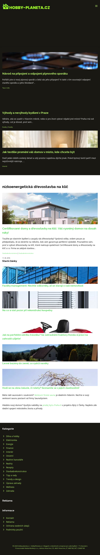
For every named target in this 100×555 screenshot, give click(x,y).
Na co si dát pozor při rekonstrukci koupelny (27, 310)
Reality (4, 127)
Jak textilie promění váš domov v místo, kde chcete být (38, 152)
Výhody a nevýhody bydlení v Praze (25, 112)
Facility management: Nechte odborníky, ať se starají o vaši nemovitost (42, 285)
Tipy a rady (5, 88)
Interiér (4, 166)
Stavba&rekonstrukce (9, 253)
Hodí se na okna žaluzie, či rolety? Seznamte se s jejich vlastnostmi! (40, 387)
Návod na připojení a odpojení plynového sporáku (35, 73)
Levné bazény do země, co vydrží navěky (25, 363)
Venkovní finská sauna (44, 395)
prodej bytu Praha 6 (52, 405)
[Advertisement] (50, 27)
